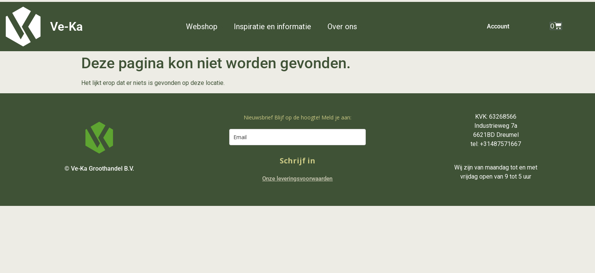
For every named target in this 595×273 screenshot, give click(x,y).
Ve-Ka (66, 26)
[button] (206, 26)
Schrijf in (297, 160)
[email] (297, 137)
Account (498, 26)
